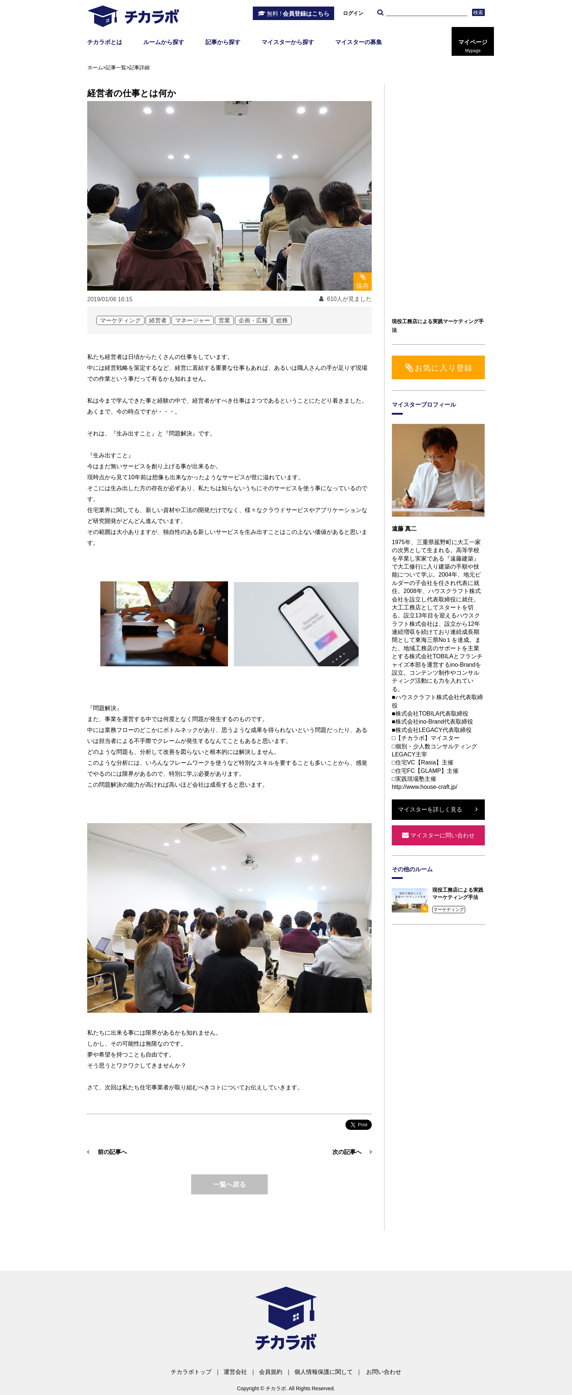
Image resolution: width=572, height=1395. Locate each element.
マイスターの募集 (358, 42)
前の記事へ (112, 1152)
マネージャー (192, 320)
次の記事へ (347, 1152)
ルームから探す (163, 42)
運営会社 (235, 1372)
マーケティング (120, 320)
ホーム (95, 67)
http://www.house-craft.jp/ (424, 787)
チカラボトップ (191, 1372)
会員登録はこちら (298, 14)
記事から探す (222, 42)
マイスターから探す (288, 42)
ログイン (353, 13)
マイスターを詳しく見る (430, 809)
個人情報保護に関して (323, 1372)
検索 (478, 12)
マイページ (473, 46)
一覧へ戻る (229, 1184)
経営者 (158, 320)
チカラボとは (104, 42)
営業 (224, 320)
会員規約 (270, 1372)
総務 (282, 320)
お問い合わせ (383, 1372)
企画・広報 (253, 320)
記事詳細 (139, 67)
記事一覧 (116, 67)
